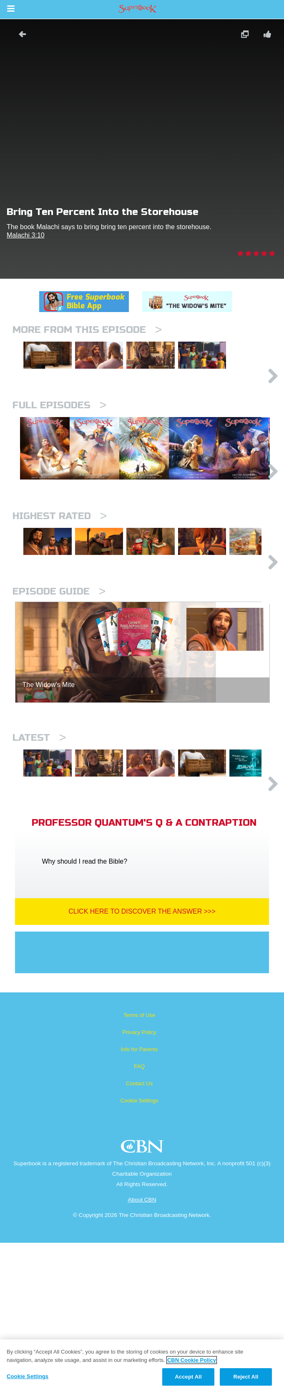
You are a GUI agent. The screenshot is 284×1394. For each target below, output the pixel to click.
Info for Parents (139, 1200)
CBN (143, 1300)
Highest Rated (60, 594)
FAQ (139, 1217)
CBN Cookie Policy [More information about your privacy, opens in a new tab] (191, 1360)
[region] (142, 1366)
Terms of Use (139, 1166)
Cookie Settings (139, 1252)
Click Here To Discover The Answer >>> (142, 1062)
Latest (39, 852)
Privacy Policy (139, 1183)
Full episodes (59, 441)
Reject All (245, 1377)
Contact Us (139, 1235)
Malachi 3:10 (26, 235)
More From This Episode (87, 329)
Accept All (188, 1377)
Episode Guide (59, 706)
